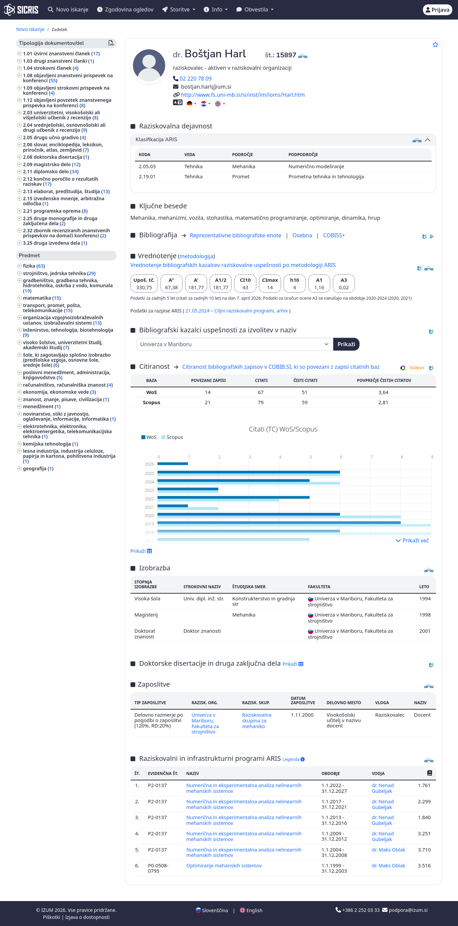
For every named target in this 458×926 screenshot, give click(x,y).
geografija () (38, 468)
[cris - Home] (21, 10)
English (251, 910)
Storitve (176, 9)
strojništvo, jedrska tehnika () (59, 273)
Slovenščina (212, 910)
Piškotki (52, 917)
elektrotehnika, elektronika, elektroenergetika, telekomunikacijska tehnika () (67, 431)
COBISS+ (334, 235)
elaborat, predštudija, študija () (72, 191)
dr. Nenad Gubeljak (382, 790)
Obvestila (252, 9)
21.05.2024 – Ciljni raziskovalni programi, (231, 310)
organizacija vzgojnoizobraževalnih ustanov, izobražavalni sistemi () (63, 320)
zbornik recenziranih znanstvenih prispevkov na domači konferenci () (66, 233)
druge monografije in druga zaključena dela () (60, 221)
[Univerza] (235, 344)
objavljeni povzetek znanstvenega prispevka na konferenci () (67, 102)
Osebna (302, 235)
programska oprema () (61, 211)
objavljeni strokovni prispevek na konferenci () (66, 90)
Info (214, 9)
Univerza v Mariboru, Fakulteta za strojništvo (205, 723)
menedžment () (41, 406)
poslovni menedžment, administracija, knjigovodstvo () (67, 375)
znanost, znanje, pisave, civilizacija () (66, 399)
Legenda (294, 758)
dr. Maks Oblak (389, 850)
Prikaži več (412, 540)
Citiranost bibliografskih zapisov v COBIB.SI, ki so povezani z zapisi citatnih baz (281, 366)
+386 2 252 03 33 (358, 910)
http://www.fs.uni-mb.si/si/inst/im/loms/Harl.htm (239, 94)
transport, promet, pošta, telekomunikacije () (52, 307)
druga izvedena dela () (60, 243)
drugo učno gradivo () (60, 137)
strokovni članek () (56, 68)
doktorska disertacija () (61, 157)
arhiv (283, 310)
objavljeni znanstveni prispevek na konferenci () (68, 78)
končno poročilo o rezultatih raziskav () (60, 181)
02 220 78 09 (192, 78)
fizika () (34, 266)
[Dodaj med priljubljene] (435, 44)
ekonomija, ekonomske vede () (59, 392)
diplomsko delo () (56, 171)
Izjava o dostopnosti (87, 917)
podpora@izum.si (404, 910)
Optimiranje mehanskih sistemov (225, 866)
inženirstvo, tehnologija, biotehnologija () (68, 332)
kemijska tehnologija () (50, 444)
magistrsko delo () (57, 164)
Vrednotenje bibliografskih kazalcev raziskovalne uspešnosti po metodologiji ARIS (233, 265)
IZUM (47, 910)
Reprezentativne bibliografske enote (236, 235)
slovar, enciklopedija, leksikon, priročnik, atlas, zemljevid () (63, 147)
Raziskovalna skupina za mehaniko (257, 720)
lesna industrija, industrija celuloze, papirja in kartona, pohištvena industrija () (69, 456)
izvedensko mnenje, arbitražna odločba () (63, 201)
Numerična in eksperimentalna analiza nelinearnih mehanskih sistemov (245, 790)
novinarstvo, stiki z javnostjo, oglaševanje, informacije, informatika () (69, 416)
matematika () (42, 298)
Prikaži (346, 344)
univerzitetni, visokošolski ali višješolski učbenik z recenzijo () (61, 115)
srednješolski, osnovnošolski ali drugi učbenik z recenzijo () (64, 127)
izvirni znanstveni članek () (67, 53)
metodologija (196, 256)
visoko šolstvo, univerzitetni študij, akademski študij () (63, 345)
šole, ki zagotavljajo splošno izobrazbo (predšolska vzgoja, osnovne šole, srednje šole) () (67, 360)
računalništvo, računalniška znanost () (68, 385)
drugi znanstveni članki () (64, 61)
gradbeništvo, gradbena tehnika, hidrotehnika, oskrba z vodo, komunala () (68, 285)
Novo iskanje (68, 9)
